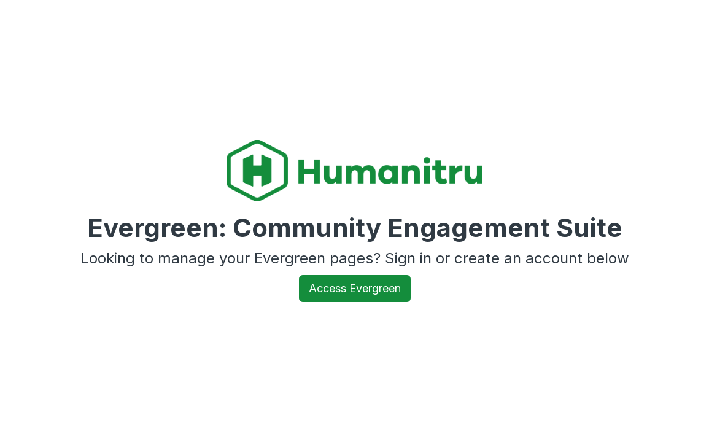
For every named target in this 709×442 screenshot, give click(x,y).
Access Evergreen (355, 288)
